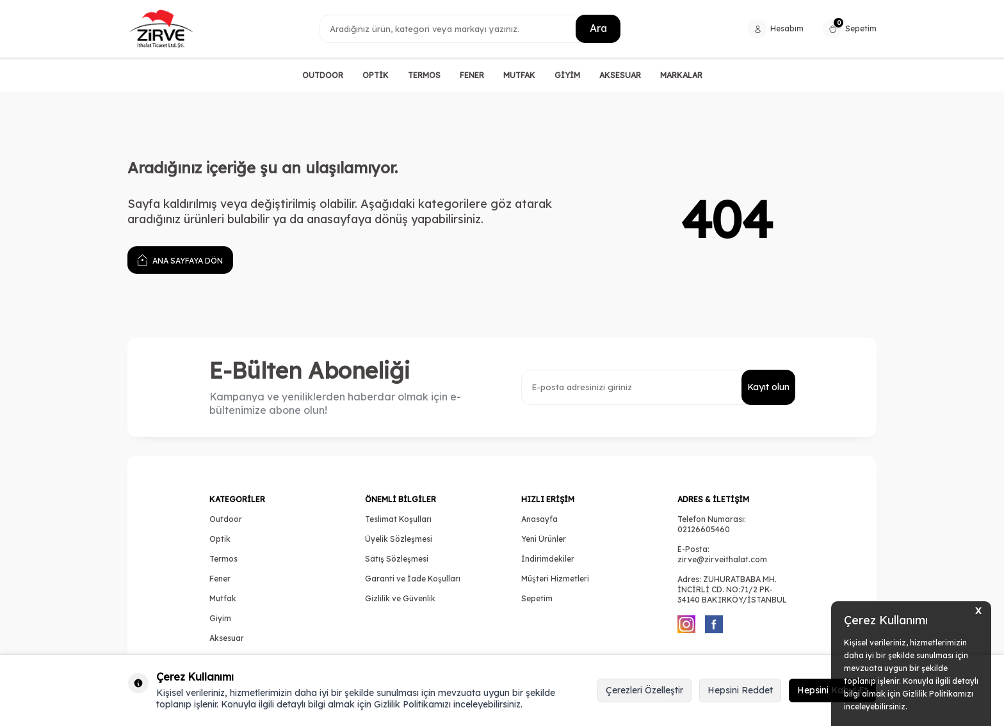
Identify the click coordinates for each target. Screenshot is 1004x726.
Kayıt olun (768, 387)
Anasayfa (539, 519)
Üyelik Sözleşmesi (398, 539)
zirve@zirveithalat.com (722, 559)
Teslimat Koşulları (398, 519)
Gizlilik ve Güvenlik (400, 598)
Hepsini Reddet (740, 690)
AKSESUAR (620, 75)
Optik (220, 539)
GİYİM (567, 75)
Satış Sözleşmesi (396, 559)
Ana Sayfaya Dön (180, 259)
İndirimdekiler (547, 559)
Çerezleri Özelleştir (644, 690)
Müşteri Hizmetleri (555, 578)
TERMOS (424, 75)
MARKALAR (681, 75)
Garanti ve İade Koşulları (412, 578)
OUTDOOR (322, 75)
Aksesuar (226, 638)
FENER (472, 75)
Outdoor (225, 519)
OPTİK (375, 75)
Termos (223, 559)
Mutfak (222, 598)
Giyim (220, 618)
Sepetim (537, 598)
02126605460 (703, 529)
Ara (598, 28)
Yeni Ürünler (543, 539)
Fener (220, 578)
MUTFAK (519, 75)
